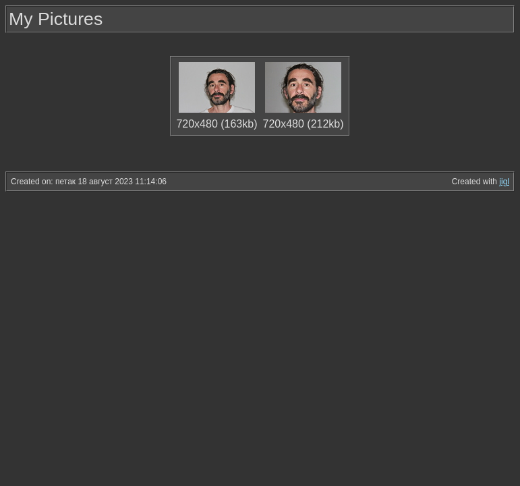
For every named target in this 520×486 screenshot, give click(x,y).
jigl (504, 181)
